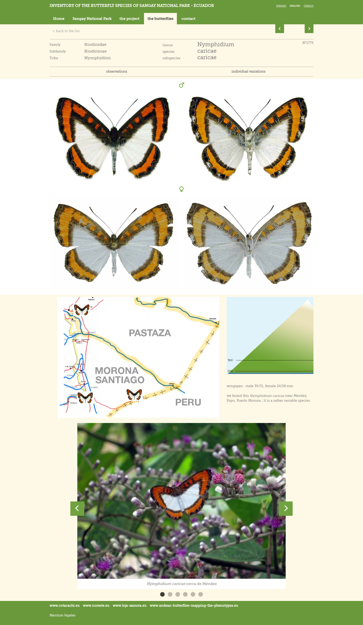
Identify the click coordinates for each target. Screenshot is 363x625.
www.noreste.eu (96, 605)
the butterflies (160, 19)
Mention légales (62, 615)
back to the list (66, 31)
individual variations (249, 71)
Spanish (281, 6)
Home (58, 19)
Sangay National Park (91, 19)
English (295, 6)
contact (188, 19)
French (308, 6)
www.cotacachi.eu (64, 605)
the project (129, 19)
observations (116, 71)
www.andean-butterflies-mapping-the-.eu (194, 605)
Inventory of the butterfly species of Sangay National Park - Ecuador (132, 5)
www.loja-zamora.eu (129, 605)
